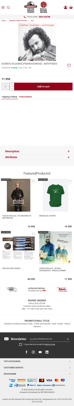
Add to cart (43, 86)
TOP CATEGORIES (12, 361)
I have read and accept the (39, 344)
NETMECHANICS (48, 392)
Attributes (11, 157)
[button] (69, 65)
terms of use (50, 344)
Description (12, 151)
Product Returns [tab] (25, 97)
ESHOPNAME (10, 374)
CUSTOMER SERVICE (13, 367)
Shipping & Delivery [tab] (9, 97)
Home (3, 21)
